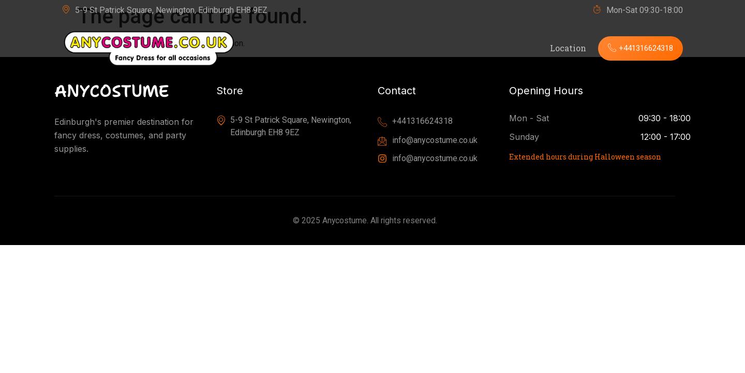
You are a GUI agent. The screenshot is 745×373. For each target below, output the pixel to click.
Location (561, 47)
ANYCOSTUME (111, 91)
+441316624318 (637, 48)
